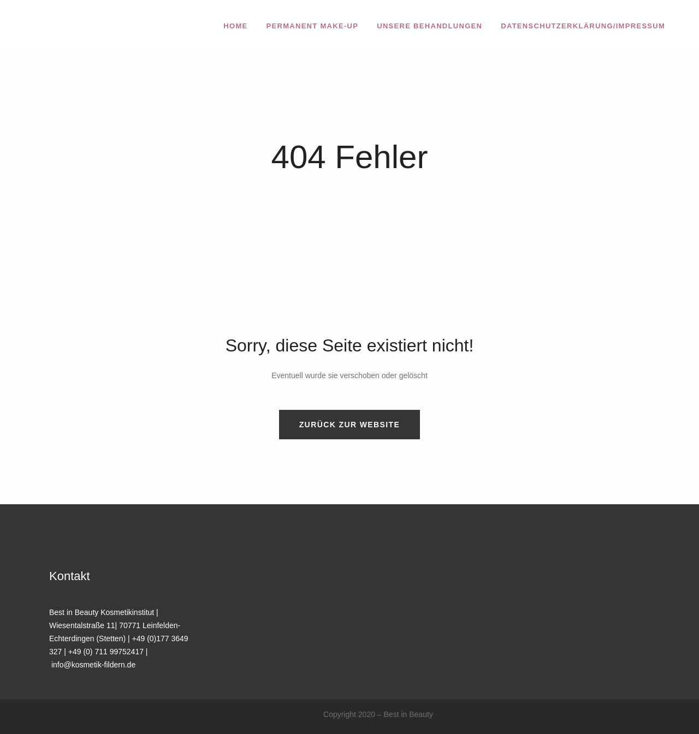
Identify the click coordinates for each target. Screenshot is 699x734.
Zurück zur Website (349, 424)
